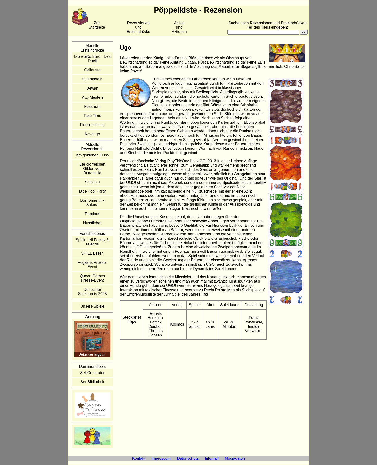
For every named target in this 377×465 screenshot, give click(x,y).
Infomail (211, 458)
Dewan (92, 88)
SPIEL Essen (92, 253)
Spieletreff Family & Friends (92, 242)
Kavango (92, 134)
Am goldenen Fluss (92, 155)
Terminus (92, 214)
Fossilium (92, 106)
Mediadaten (235, 458)
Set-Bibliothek (92, 382)
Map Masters (92, 97)
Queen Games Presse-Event (92, 278)
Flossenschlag (92, 125)
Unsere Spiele (92, 306)
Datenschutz (187, 458)
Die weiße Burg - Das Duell (92, 58)
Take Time (92, 116)
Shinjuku (92, 182)
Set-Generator (92, 373)
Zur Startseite (97, 25)
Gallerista (92, 70)
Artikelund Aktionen (179, 27)
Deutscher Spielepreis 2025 (92, 291)
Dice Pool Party (92, 191)
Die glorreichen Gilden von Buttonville (92, 168)
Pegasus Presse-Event (92, 264)
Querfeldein (92, 79)
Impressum (161, 458)
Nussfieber (92, 223)
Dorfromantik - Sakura (92, 202)
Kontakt (138, 458)
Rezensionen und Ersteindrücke (138, 27)
